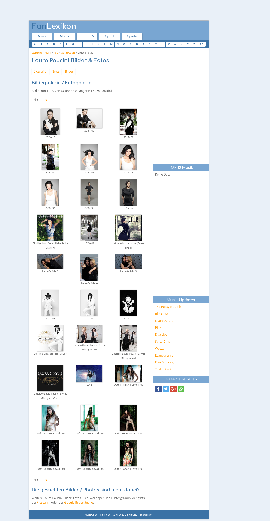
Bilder (69, 71)
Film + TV (87, 36)
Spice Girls (162, 341)
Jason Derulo (164, 321)
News (42, 36)
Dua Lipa (161, 334)
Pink (158, 328)
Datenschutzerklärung (124, 514)
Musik (64, 36)
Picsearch (43, 502)
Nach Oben (91, 514)
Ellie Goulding (164, 362)
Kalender (105, 514)
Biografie (40, 71)
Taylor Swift (163, 369)
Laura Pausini (67, 52)
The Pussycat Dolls (168, 307)
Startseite (37, 52)
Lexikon (54, 26)
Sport (109, 36)
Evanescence (164, 355)
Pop (56, 52)
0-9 (201, 44)
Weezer (160, 348)
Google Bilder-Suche (78, 502)
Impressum (146, 514)
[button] (158, 389)
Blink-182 (161, 314)
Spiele (132, 36)
